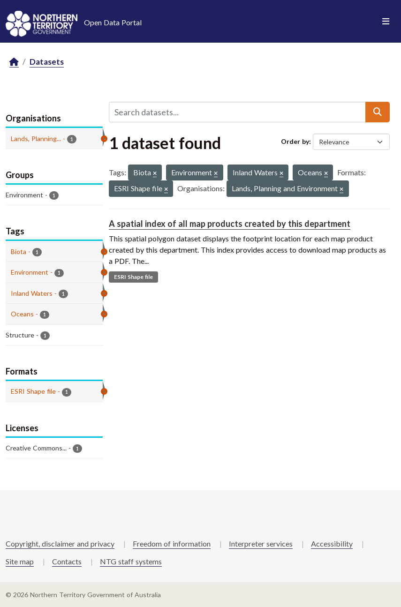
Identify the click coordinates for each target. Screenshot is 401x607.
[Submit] (377, 112)
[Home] (14, 62)
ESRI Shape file (133, 276)
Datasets (47, 62)
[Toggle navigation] (385, 21)
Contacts (67, 561)
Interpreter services (261, 543)
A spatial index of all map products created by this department (229, 223)
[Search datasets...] (237, 112)
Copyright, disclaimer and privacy (60, 543)
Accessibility (332, 543)
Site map (20, 561)
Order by (295, 141)
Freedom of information (172, 543)
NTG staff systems (131, 561)
